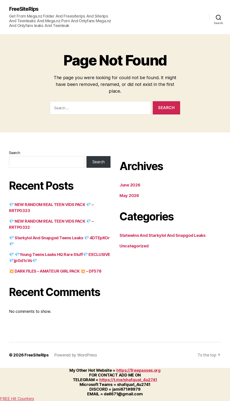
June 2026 (129, 185)
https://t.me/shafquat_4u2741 (128, 379)
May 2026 (129, 195)
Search (14, 153)
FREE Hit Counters (17, 398)
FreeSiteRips (24, 9)
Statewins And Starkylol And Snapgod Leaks (162, 235)
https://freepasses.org (138, 370)
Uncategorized (134, 246)
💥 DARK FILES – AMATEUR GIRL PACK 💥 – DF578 (55, 271)
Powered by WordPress (76, 355)
